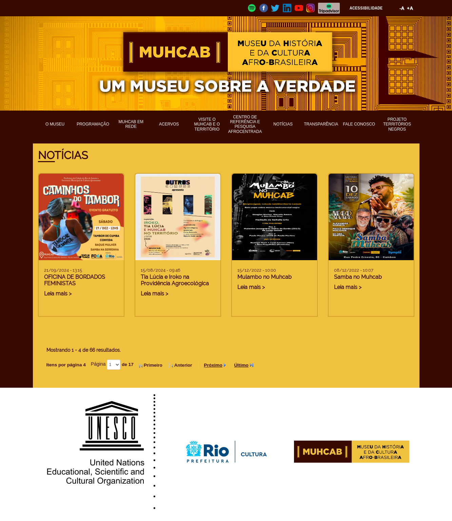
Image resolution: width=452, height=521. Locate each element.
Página (98, 364)
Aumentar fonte (410, 8)
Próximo (213, 365)
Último (241, 365)
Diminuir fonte (402, 8)
